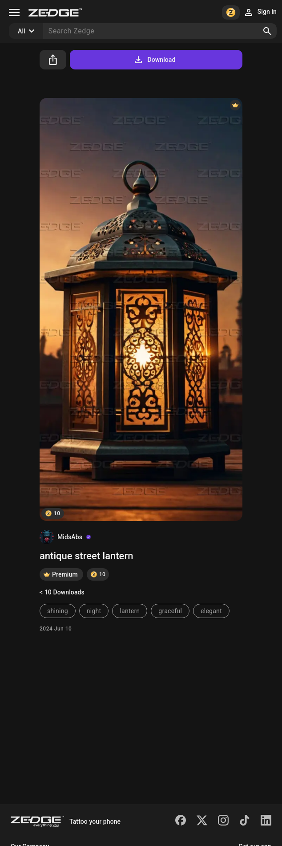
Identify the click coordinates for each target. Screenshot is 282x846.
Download (154, 59)
